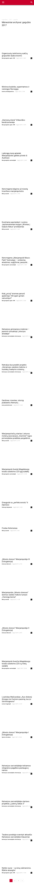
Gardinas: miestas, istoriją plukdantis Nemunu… (13, 401)
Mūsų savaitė (5, 193)
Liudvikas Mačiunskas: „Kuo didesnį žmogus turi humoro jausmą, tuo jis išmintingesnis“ (17, 699)
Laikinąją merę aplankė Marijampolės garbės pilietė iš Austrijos (14, 155)
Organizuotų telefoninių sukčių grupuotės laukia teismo (15, 54)
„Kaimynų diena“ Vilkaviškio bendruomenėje (13, 121)
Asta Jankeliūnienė (7, 405)
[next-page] (22, 880)
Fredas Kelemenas (9, 528)
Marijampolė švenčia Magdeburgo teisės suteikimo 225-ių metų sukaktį (16, 663)
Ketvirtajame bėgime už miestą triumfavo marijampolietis (15, 190)
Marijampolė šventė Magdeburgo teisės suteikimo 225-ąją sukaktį (15, 470)
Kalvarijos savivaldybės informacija (11, 336)
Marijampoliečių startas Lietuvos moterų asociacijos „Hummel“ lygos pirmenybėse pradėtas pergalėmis (17, 436)
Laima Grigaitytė (6, 704)
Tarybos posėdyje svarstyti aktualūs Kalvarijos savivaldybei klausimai (17, 836)
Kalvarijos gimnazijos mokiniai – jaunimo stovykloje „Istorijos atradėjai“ (15, 331)
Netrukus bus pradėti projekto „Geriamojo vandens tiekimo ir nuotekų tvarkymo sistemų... (14, 367)
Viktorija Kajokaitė (7, 507)
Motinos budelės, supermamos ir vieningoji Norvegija (15, 88)
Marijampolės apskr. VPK (8, 58)
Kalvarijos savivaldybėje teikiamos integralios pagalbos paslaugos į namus (16, 768)
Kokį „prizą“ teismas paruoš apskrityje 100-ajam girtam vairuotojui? (13, 296)
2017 (10, 19)
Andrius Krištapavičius (8, 91)
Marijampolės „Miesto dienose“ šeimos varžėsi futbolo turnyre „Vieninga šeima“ (15, 594)
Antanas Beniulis (6, 564)
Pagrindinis (5, 19)
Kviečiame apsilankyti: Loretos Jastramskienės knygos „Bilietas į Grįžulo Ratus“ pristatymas (16, 224)
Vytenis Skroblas (6, 737)
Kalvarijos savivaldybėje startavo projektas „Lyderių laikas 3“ (15, 802)
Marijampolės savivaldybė (9, 160)
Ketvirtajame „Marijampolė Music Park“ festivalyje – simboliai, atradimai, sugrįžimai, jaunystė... (16, 260)
